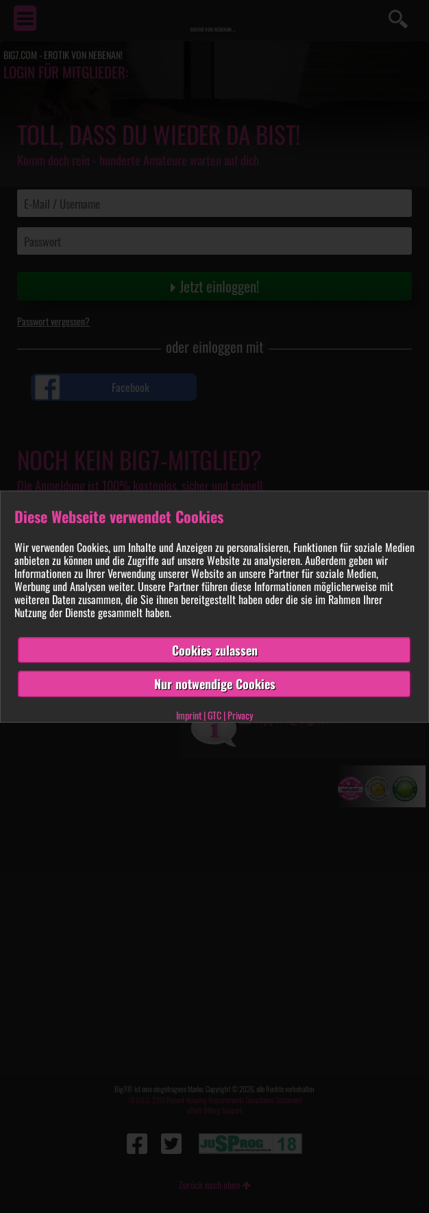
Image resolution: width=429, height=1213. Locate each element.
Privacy (240, 715)
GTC (214, 715)
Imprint (188, 715)
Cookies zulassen (215, 649)
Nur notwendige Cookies (214, 684)
